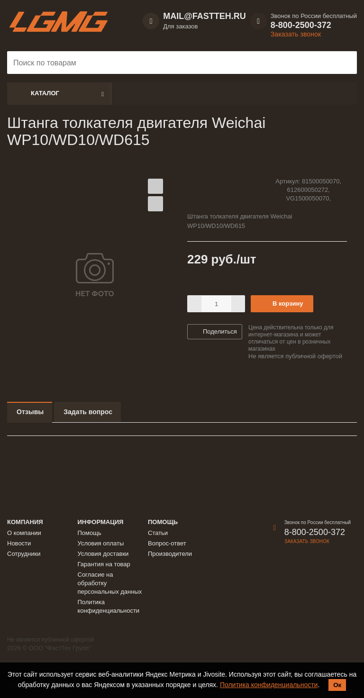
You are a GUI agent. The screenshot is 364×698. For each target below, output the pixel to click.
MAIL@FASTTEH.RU (204, 16)
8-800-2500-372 (301, 25)
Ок (337, 685)
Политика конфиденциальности (269, 685)
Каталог (45, 93)
